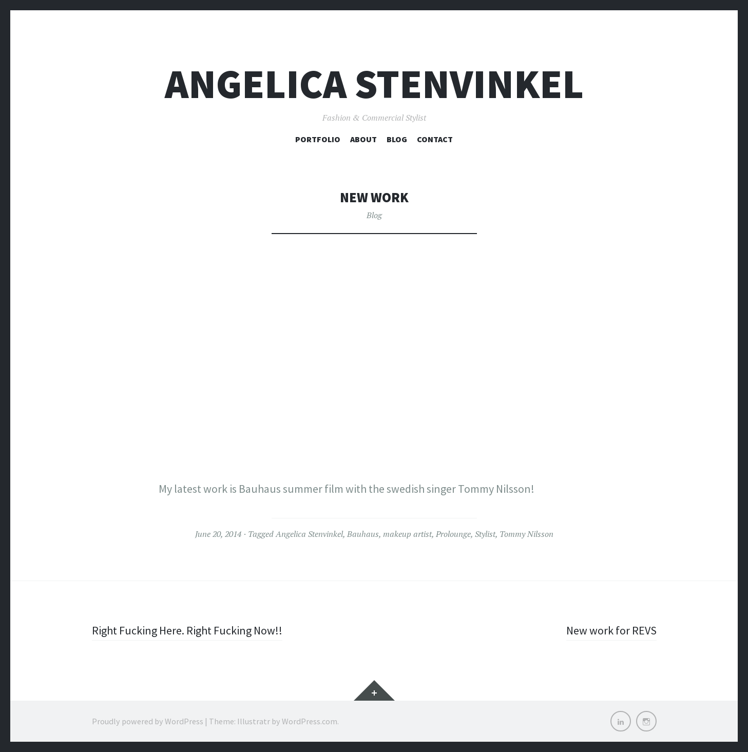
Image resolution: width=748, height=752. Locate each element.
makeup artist (407, 533)
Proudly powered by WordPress (147, 721)
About (363, 139)
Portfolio (317, 139)
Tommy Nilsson (526, 533)
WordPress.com (309, 721)
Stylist (485, 533)
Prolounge (453, 533)
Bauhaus (363, 533)
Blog (397, 139)
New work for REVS (611, 630)
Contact (435, 139)
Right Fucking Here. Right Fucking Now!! (187, 630)
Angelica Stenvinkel (374, 84)
